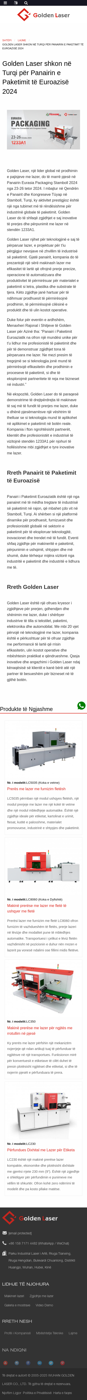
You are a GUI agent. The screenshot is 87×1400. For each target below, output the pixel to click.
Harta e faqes (62, 1393)
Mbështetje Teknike (49, 1338)
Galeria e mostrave (17, 1311)
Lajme (73, 1338)
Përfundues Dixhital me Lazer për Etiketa (41, 1150)
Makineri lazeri (14, 1302)
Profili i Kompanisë (17, 1338)
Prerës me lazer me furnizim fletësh (36, 789)
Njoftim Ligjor (11, 1393)
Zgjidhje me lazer (41, 1302)
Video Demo (44, 1311)
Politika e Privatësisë (37, 1393)
